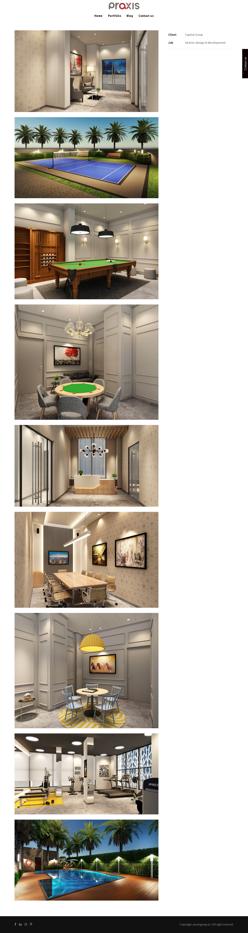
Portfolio (114, 15)
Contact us (146, 15)
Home (98, 15)
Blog (130, 15)
